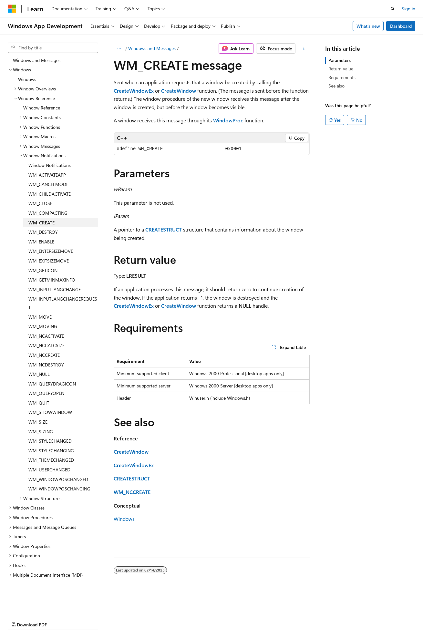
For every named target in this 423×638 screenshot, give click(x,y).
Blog (88, 618)
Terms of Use (173, 618)
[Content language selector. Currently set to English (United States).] (37, 603)
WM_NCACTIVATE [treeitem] (46, 319)
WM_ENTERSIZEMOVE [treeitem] (50, 234)
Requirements (342, 77)
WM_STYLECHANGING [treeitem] (51, 434)
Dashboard (401, 26)
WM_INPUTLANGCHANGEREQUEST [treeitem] (62, 286)
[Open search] (392, 9)
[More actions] (303, 48)
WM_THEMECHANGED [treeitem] (51, 443)
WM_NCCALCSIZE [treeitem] (46, 328)
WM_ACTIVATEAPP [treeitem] (47, 158)
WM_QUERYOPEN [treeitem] (46, 376)
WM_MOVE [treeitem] (40, 300)
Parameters (339, 60)
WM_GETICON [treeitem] (42, 254)
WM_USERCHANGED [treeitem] (49, 453)
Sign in (408, 8)
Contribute (115, 618)
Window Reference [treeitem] (41, 91)
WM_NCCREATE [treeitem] (44, 338)
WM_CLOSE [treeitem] (40, 186)
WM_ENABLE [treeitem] (41, 225)
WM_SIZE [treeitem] (37, 405)
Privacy (141, 618)
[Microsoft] (12, 9)
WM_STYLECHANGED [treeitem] (50, 424)
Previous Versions (58, 618)
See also (336, 86)
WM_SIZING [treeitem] (40, 415)
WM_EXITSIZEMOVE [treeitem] (48, 244)
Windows (124, 518)
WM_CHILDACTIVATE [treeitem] (49, 177)
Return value (340, 69)
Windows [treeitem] (27, 62)
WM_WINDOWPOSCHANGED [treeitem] (58, 462)
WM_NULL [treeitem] (39, 357)
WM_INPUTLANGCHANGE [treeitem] (54, 273)
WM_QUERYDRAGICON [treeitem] (52, 367)
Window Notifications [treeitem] (49, 148)
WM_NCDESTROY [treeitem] (46, 348)
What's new (368, 26)
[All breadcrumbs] (119, 48)
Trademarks (205, 618)
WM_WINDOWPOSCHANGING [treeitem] (59, 472)
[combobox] (53, 48)
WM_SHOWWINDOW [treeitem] (50, 395)
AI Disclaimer (21, 618)
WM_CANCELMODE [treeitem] (48, 167)
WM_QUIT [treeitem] (38, 386)
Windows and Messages (152, 48)
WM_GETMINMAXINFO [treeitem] (51, 263)
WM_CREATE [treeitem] (41, 206)
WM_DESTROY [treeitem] (43, 215)
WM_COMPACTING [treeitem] (47, 196)
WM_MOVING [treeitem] (42, 309)
